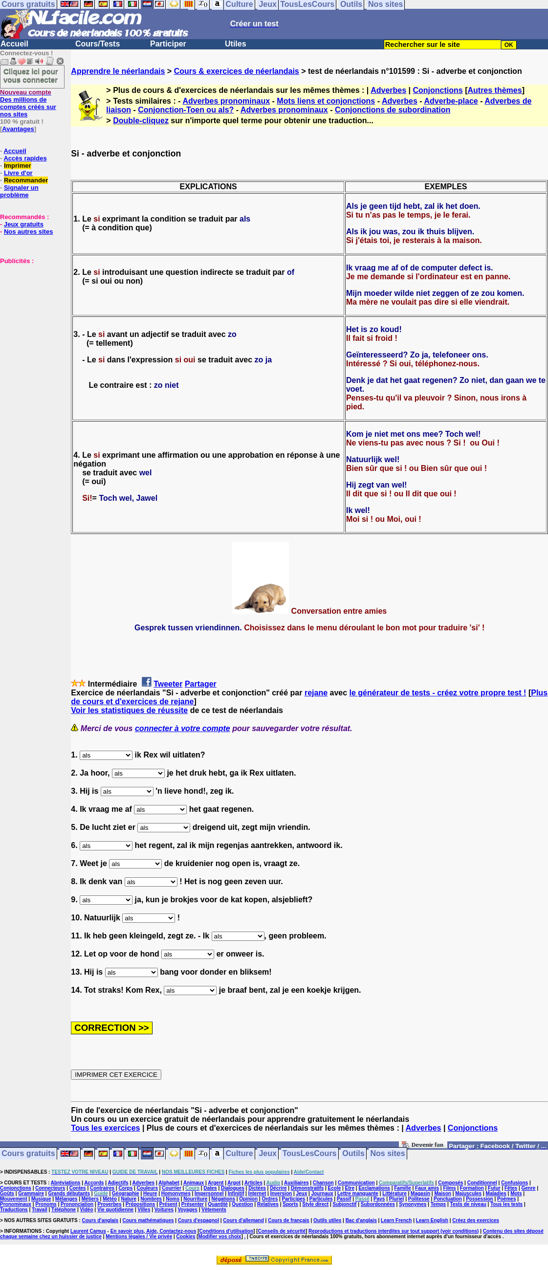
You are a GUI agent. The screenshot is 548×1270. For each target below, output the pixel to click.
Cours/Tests (97, 44)
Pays (379, 1199)
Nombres (150, 1199)
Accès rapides (24, 158)
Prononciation (77, 1204)
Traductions (14, 1209)
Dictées (257, 1188)
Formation (472, 1188)
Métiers (90, 1199)
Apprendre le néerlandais (118, 71)
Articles (253, 1182)
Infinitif (236, 1193)
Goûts (7, 1193)
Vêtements (213, 1209)
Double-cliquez (141, 120)
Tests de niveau (468, 1204)
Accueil (14, 44)
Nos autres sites (28, 231)
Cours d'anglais (100, 1220)
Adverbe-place (451, 101)
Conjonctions (437, 90)
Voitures (164, 1209)
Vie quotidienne (115, 1209)
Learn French (396, 1220)
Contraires (102, 1188)
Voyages (187, 1209)
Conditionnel (482, 1182)
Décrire (278, 1188)
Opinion (248, 1199)
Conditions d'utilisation (226, 1231)
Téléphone (63, 1209)
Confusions (514, 1182)
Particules (321, 1199)
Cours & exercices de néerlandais (236, 71)
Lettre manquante (357, 1193)
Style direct (315, 1204)
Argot (234, 1182)
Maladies (496, 1193)
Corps (125, 1188)
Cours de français (288, 1220)
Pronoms (45, 1204)
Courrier (171, 1188)
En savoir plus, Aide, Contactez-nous (153, 1231)
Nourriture (195, 1199)
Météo (110, 1199)
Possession (479, 1199)
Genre (529, 1188)
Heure (150, 1193)
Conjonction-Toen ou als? (186, 110)
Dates (210, 1188)
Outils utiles (327, 1220)
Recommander (26, 180)
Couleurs (147, 1188)
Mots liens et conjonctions (326, 101)
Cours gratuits (28, 1154)
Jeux (267, 1154)
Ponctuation (448, 1199)
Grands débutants (69, 1193)
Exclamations (374, 1188)
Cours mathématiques (148, 1220)
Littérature (394, 1193)
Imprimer (17, 165)
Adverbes (388, 90)
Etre (349, 1188)
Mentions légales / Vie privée (139, 1236)
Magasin (420, 1193)
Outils (353, 1154)
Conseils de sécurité (282, 1231)
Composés (450, 1182)
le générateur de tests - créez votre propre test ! (438, 693)
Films (449, 1188)
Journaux (322, 1193)
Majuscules (468, 1193)
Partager (201, 684)
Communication (356, 1182)
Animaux (193, 1182)
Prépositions (140, 1204)
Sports (290, 1204)
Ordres (270, 1199)
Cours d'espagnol (198, 1220)
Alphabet (168, 1182)
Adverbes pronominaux (226, 101)
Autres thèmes (494, 90)
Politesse (419, 1199)
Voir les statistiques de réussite (129, 710)
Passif (344, 1199)
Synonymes (412, 1204)
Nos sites (388, 1154)
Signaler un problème (19, 191)
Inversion (281, 1193)
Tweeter (167, 684)
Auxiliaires (296, 1182)
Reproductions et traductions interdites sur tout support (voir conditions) (393, 1231)
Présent (168, 1204)
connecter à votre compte (182, 728)
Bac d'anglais (361, 1220)
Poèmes (506, 1199)
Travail (39, 1209)
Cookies (186, 1236)
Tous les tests (506, 1204)
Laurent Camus (88, 1231)
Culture (239, 1154)
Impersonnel (209, 1193)
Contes (77, 1188)
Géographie (125, 1193)
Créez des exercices (475, 1220)
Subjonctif (345, 1204)
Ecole (334, 1188)
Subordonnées (378, 1204)
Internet (257, 1193)
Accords (94, 1182)
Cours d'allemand (243, 1220)
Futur (494, 1188)
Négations (223, 1199)
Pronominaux (15, 1204)
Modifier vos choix (219, 1236)
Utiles (235, 44)
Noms (172, 1199)
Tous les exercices (105, 1128)
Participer (168, 44)
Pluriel (396, 1199)
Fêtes (510, 1188)
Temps (438, 1204)
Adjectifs (118, 1182)
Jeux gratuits (24, 224)
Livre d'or (18, 173)
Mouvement (13, 1199)
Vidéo (86, 1209)
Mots (516, 1193)
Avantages (18, 129)
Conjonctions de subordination (392, 110)
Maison (442, 1193)
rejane (316, 693)
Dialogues (232, 1188)
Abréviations (66, 1182)
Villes (144, 1209)
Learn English (432, 1220)
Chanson (323, 1182)
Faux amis (427, 1188)
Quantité (218, 1204)
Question (242, 1204)
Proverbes (110, 1204)
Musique (41, 1199)
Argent (215, 1182)
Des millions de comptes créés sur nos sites (28, 103)
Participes (294, 1199)
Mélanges (66, 1199)
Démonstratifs (307, 1188)
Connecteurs (50, 1188)
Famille (402, 1188)
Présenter (192, 1204)
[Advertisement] (29, 313)
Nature (128, 1199)
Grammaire (31, 1193)
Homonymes (176, 1193)
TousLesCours (310, 1154)
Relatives (268, 1204)
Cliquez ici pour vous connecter (30, 75)
